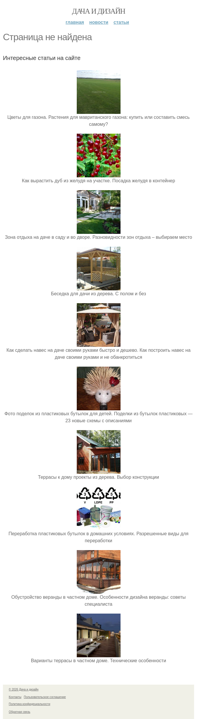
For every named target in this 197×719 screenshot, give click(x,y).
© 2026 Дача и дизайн (24, 689)
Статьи (121, 22)
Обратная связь (19, 711)
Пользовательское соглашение (45, 697)
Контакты (15, 697)
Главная (75, 22)
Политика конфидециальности (29, 704)
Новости (98, 22)
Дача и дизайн (98, 11)
